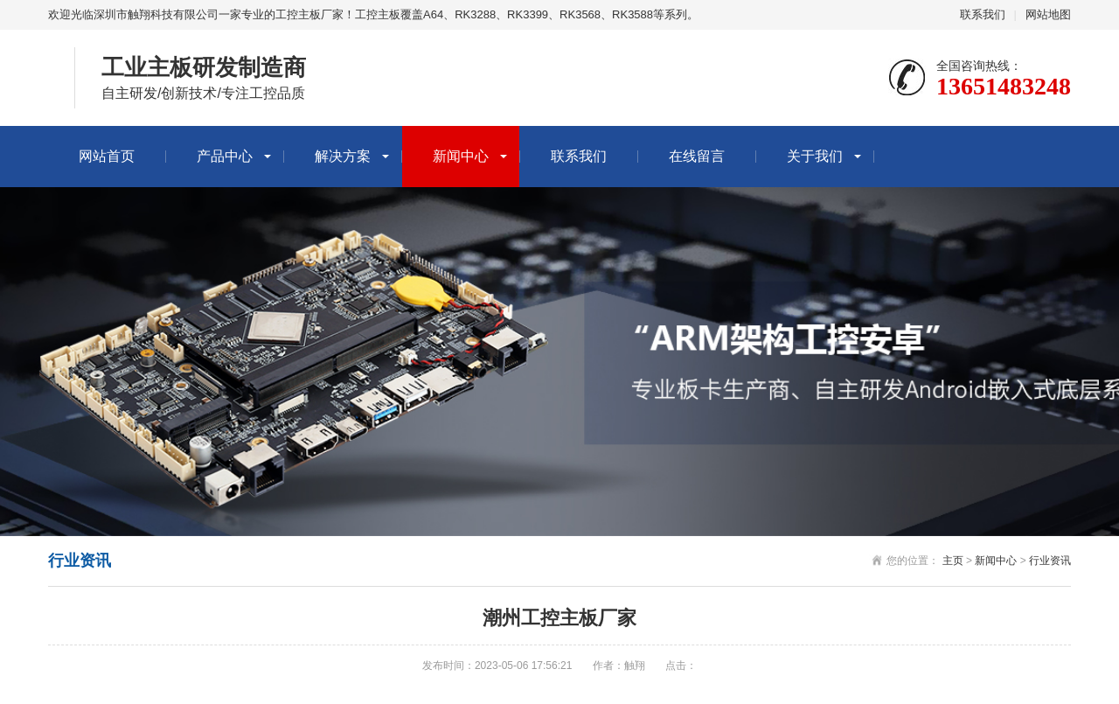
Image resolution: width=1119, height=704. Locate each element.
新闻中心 (461, 156)
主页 (952, 560)
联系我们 (982, 14)
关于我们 (815, 156)
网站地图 (1048, 14)
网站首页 (107, 156)
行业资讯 (1050, 560)
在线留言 (697, 156)
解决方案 (343, 156)
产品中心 (225, 156)
